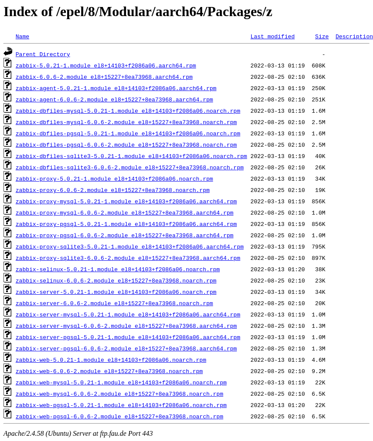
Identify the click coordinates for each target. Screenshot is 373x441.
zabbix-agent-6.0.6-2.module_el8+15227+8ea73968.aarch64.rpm (114, 99)
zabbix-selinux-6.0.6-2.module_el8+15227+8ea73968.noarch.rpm (116, 280)
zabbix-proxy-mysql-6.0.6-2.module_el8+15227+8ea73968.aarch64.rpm (124, 212)
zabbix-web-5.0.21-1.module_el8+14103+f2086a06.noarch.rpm (111, 360)
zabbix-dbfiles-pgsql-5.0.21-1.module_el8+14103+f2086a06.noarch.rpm (128, 133)
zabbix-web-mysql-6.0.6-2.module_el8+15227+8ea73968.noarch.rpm (119, 393)
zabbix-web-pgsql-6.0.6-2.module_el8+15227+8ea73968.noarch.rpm (119, 416)
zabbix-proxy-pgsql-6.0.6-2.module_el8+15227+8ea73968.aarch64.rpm (124, 235)
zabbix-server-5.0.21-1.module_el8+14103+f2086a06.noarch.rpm (116, 292)
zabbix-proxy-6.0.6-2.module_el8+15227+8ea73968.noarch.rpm (113, 190)
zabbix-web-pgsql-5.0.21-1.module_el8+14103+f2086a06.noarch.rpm (121, 405)
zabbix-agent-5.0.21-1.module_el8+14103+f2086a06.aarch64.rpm (116, 88)
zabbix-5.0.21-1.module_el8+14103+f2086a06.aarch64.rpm (106, 65)
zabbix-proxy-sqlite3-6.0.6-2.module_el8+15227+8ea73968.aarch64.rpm (128, 258)
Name (22, 36)
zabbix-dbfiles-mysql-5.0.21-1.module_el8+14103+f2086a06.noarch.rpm (128, 110)
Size (322, 36)
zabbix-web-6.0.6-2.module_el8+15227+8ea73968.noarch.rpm (109, 371)
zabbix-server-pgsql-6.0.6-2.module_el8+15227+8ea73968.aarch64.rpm (126, 348)
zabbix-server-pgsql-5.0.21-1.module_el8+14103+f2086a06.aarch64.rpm (128, 337)
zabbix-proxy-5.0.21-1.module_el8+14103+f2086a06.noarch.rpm (114, 178)
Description (354, 36)
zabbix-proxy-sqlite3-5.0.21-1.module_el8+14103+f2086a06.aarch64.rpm (130, 246)
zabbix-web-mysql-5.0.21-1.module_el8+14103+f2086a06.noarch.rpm (121, 382)
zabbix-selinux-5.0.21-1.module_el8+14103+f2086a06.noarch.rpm (118, 269)
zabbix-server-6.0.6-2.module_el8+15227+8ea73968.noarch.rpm (114, 303)
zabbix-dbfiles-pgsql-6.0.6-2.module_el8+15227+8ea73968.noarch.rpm (126, 144)
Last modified (272, 36)
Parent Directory (43, 54)
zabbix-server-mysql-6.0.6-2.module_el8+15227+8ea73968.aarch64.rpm (126, 326)
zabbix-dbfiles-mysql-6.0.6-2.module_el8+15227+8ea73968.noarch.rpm (126, 122)
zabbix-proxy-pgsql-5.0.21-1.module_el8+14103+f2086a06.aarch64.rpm (126, 224)
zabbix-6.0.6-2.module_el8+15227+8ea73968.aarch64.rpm (104, 77)
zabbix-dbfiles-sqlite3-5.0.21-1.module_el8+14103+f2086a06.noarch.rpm (131, 156)
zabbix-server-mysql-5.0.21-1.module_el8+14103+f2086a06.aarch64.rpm (128, 314)
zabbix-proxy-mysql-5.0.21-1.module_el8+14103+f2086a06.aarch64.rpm (126, 201)
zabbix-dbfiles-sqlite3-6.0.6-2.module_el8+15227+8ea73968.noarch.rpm (130, 167)
